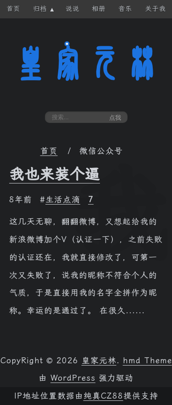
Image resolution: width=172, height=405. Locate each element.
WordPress (72, 378)
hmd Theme (147, 360)
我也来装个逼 (54, 174)
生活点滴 (62, 199)
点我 (115, 117)
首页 (49, 150)
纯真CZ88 (103, 395)
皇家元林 (86, 63)
